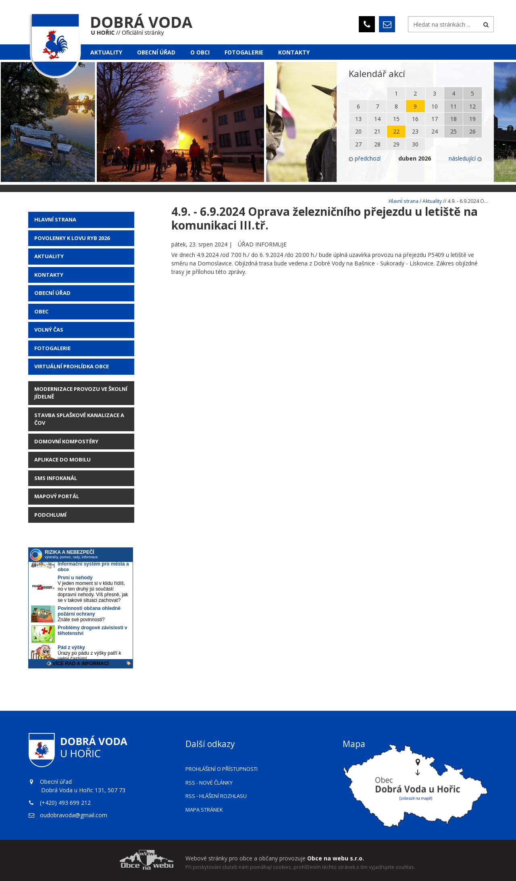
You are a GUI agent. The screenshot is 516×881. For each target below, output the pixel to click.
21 (377, 131)
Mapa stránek (204, 809)
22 (396, 131)
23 (415, 131)
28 (377, 144)
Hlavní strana (55, 219)
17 (434, 119)
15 (396, 119)
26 (472, 131)
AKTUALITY (49, 256)
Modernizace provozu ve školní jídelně (80, 393)
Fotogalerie (244, 52)
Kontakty (294, 52)
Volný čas (48, 329)
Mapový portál (56, 496)
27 (358, 144)
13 (358, 119)
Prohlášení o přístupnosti (221, 768)
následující (465, 158)
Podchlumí (50, 514)
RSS (209, 782)
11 (453, 106)
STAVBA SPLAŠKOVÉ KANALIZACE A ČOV (79, 419)
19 (472, 119)
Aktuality (106, 52)
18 (453, 119)
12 (472, 106)
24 (434, 131)
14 (377, 119)
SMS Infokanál (55, 478)
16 (415, 119)
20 (358, 131)
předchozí (365, 158)
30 (415, 144)
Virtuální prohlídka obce (71, 366)
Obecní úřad (156, 52)
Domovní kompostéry (66, 441)
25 (453, 131)
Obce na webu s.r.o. (335, 858)
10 (434, 106)
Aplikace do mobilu (62, 459)
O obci (200, 52)
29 (396, 144)
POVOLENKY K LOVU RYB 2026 (72, 238)
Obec (41, 311)
